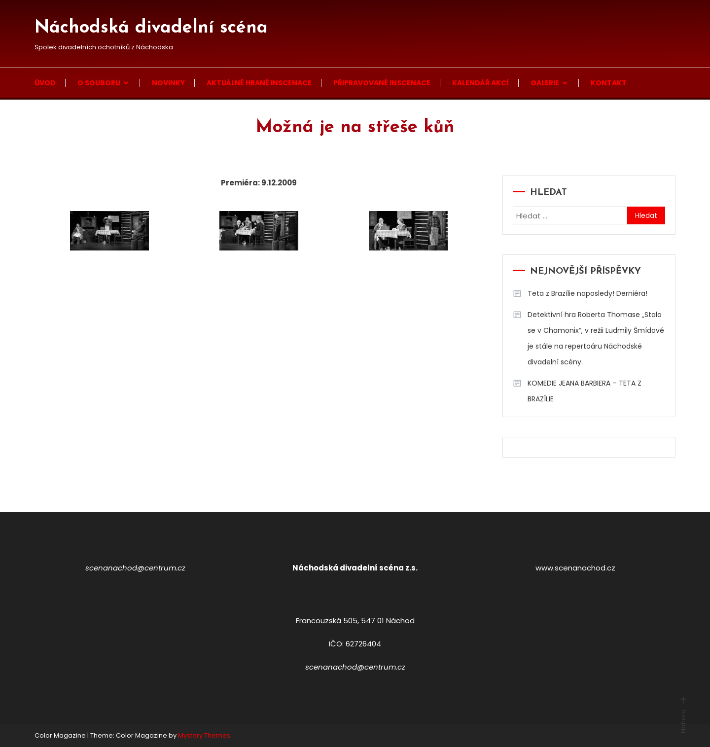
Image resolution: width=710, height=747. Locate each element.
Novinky (168, 83)
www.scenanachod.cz (575, 568)
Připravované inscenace (381, 83)
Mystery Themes (204, 735)
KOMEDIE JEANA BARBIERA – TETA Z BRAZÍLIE (584, 391)
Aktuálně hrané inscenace (259, 83)
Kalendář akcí (480, 83)
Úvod (45, 83)
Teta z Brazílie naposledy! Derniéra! (587, 293)
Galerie (545, 83)
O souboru (98, 83)
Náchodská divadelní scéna (151, 28)
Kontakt (609, 83)
